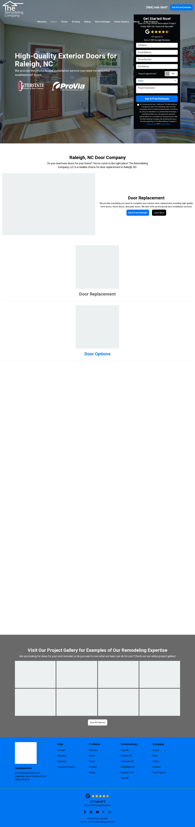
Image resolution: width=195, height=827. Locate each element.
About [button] (136, 21)
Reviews (157, 767)
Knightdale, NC (128, 767)
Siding (92, 772)
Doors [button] (54, 21)
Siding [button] (87, 21)
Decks (92, 761)
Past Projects (159, 772)
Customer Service (65, 767)
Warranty (61, 755)
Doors (92, 755)
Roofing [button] (76, 21)
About (155, 750)
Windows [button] (42, 21)
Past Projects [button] (151, 21)
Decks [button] (64, 21)
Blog (155, 755)
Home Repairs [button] (121, 21)
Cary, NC (125, 750)
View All (124, 778)
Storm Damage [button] (102, 21)
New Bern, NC (127, 772)
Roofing (92, 767)
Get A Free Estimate (181, 7)
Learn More (159, 213)
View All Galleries (97, 722)
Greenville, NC (127, 761)
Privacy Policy (165, 124)
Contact (61, 750)
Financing (61, 761)
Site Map (103, 818)
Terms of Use (151, 124)
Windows (93, 750)
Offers (156, 761)
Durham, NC (126, 755)
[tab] (97, 271)
